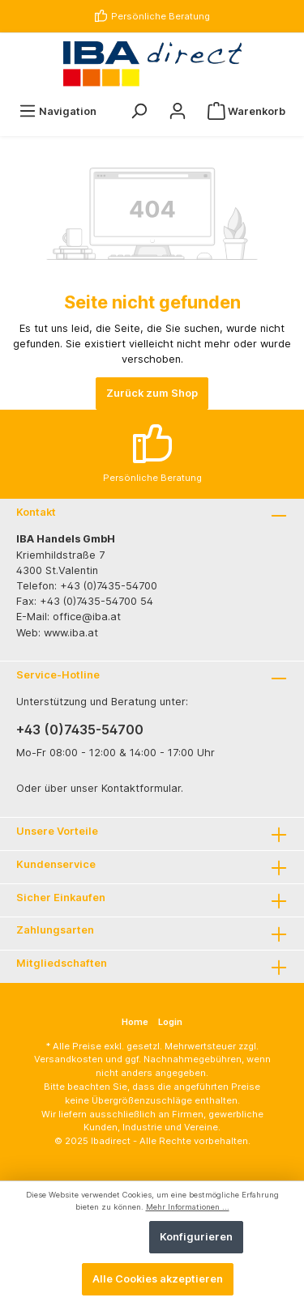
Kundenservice (56, 864)
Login (170, 1021)
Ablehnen (107, 1237)
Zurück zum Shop (152, 393)
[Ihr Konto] (177, 111)
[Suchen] (138, 111)
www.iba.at (71, 633)
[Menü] (57, 111)
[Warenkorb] (246, 111)
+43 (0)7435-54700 (79, 729)
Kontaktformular (141, 788)
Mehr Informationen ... (187, 1206)
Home (135, 1021)
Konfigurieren (196, 1237)
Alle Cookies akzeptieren (157, 1279)
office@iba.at (87, 616)
